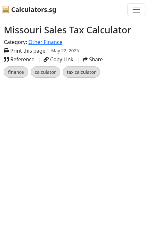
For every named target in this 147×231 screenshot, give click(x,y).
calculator (45, 72)
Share (93, 59)
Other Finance (45, 42)
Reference (19, 59)
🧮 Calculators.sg (29, 9)
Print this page (24, 50)
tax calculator (81, 72)
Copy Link (58, 59)
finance (16, 72)
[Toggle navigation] (136, 9)
